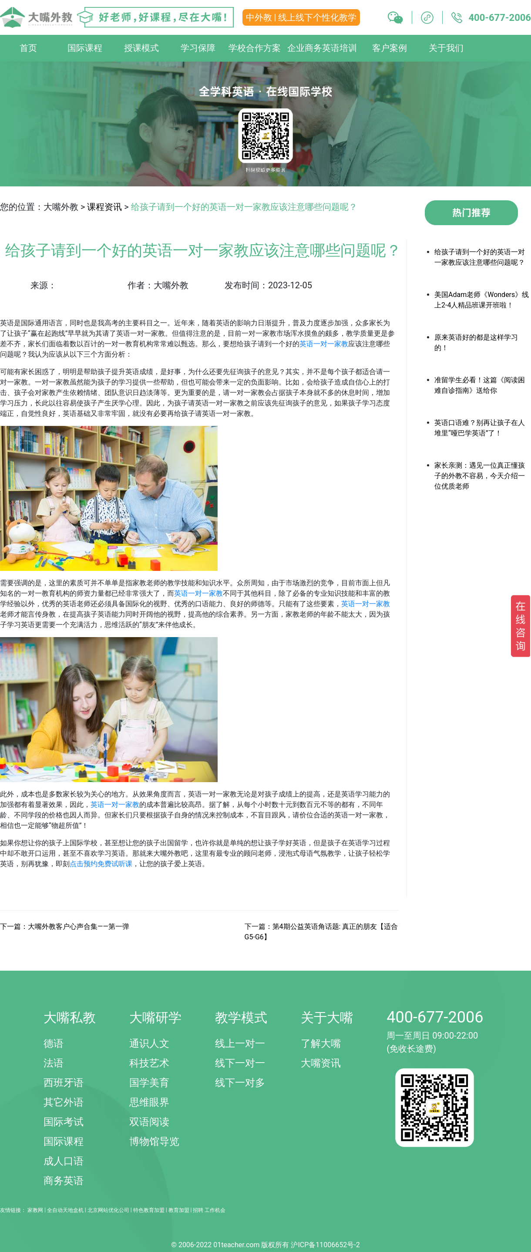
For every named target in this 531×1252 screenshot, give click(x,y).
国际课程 (84, 48)
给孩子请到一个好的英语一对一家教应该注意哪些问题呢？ (479, 257)
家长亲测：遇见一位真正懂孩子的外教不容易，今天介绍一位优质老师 (479, 475)
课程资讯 (104, 207)
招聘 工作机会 (209, 1210)
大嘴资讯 (321, 1063)
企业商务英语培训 (322, 48)
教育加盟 (178, 1210)
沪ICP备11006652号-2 (325, 1245)
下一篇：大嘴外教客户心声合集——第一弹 (64, 926)
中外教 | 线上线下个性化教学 (301, 17)
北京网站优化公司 (108, 1210)
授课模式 (141, 48)
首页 (28, 48)
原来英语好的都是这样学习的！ (476, 342)
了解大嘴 (321, 1044)
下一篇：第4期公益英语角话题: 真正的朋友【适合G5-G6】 (321, 931)
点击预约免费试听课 (101, 864)
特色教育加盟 (149, 1210)
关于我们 (446, 48)
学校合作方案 (255, 48)
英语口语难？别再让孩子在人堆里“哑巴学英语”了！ (479, 427)
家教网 (35, 1210)
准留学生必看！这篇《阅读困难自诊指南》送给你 (479, 385)
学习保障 (198, 48)
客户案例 (389, 48)
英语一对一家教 (323, 344)
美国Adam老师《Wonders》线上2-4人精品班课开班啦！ (481, 299)
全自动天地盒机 (65, 1210)
